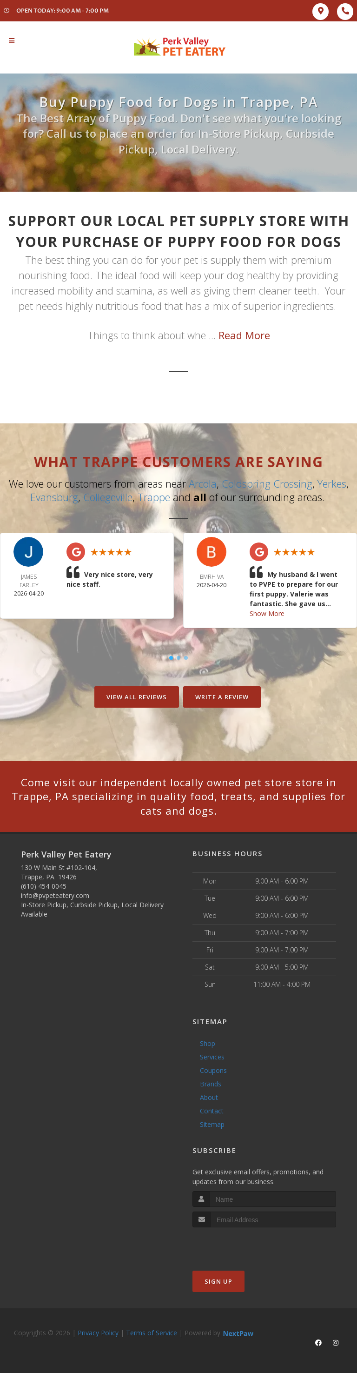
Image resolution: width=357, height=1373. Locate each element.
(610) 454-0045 (43, 886)
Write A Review (222, 697)
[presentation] (241, 1245)
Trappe (154, 497)
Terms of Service (151, 1332)
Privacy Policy (98, 1332)
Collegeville (107, 497)
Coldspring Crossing (267, 483)
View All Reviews (136, 697)
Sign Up (218, 1281)
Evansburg (54, 497)
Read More (244, 335)
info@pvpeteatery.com (55, 895)
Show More (267, 613)
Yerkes (331, 483)
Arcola (203, 483)
